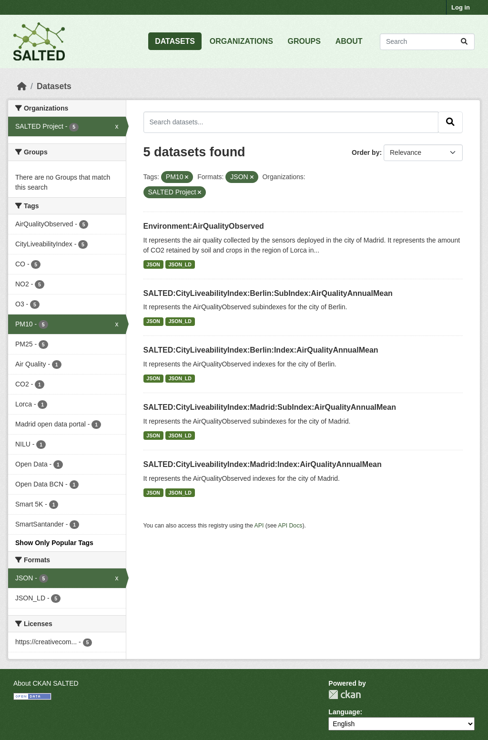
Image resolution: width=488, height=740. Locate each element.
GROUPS (304, 41)
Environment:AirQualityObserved (203, 226)
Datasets (54, 86)
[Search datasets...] (427, 41)
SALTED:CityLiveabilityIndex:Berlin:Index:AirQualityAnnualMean (260, 350)
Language (344, 712)
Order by (365, 152)
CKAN (344, 694)
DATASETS (175, 41)
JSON (153, 264)
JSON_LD (179, 264)
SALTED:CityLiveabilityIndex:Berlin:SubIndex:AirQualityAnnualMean (268, 293)
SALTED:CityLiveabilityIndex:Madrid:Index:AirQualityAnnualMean (262, 464)
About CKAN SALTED (46, 683)
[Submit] (464, 41)
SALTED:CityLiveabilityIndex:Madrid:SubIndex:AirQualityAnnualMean (269, 407)
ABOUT (349, 41)
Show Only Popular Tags (54, 543)
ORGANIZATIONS (241, 41)
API (259, 525)
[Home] (22, 86)
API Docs (290, 525)
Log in (460, 7)
